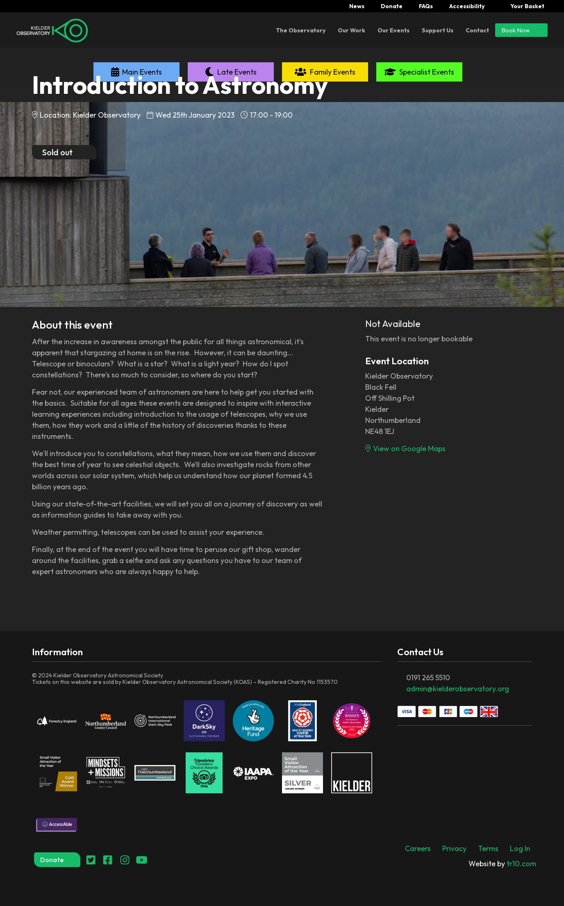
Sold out (64, 152)
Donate (392, 6)
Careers (418, 848)
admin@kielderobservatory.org (457, 688)
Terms (488, 848)
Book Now (521, 30)
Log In (520, 848)
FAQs (426, 6)
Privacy (454, 848)
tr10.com (502, 863)
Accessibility (466, 6)
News (356, 6)
